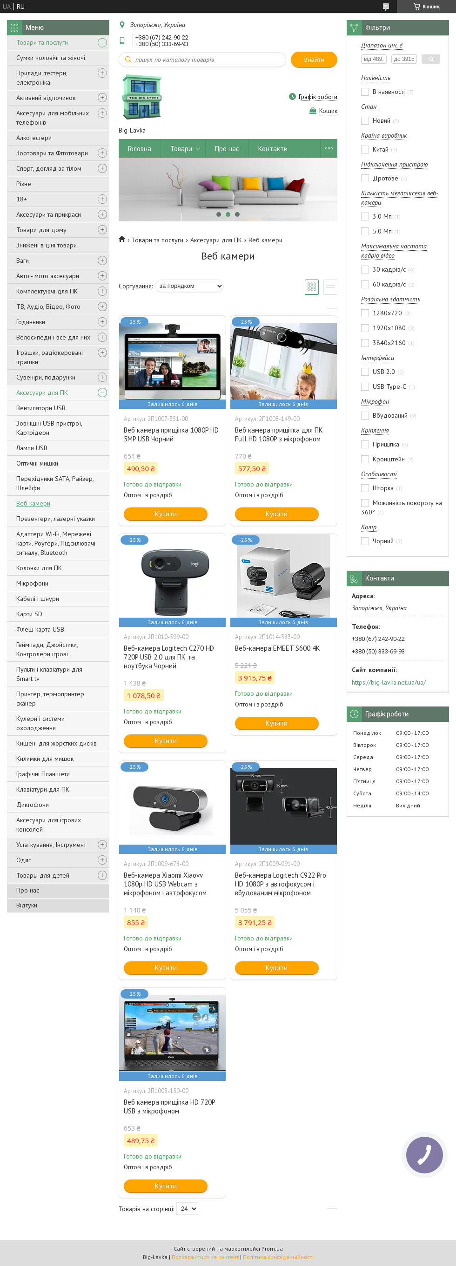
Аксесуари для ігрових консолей (48, 824)
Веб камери (33, 503)
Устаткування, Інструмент (51, 844)
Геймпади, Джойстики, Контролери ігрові (47, 649)
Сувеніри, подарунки (45, 377)
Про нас (27, 890)
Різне (23, 184)
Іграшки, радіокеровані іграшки (49, 357)
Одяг (23, 860)
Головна (139, 148)
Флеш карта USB (40, 629)
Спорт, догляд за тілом (48, 168)
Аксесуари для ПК (42, 392)
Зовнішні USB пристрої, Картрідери (49, 428)
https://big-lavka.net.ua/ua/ (389, 682)
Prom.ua (272, 1248)
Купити (166, 513)
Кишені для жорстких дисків (56, 743)
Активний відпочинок (45, 97)
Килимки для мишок (45, 758)
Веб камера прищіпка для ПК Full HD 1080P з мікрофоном (279, 434)
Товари (181, 148)
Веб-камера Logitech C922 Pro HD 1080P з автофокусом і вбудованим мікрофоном (280, 884)
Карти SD (29, 614)
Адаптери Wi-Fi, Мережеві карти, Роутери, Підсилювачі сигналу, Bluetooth (55, 543)
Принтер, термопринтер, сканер (50, 698)
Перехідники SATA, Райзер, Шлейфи (55, 483)
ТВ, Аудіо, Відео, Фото (48, 306)
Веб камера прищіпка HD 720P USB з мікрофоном (169, 1106)
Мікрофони (32, 583)
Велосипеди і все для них (53, 337)
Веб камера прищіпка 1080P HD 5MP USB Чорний (171, 434)
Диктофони (32, 804)
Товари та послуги (42, 42)
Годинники (30, 322)
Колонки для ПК (39, 568)
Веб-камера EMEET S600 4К (277, 648)
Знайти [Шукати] (314, 59)
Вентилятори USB (41, 408)
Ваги (22, 260)
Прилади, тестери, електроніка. (41, 78)
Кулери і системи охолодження (40, 723)
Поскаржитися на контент (205, 1256)
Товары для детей (42, 875)
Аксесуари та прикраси (48, 214)
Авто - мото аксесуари (47, 276)
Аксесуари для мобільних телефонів (52, 118)
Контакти (273, 148)
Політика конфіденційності (278, 1256)
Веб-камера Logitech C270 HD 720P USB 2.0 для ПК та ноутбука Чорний (169, 657)
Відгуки (26, 905)
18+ (21, 199)
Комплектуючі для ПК (47, 291)
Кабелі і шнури (37, 598)
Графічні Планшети (43, 774)
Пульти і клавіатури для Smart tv (49, 674)
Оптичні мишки (37, 463)
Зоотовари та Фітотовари (52, 153)
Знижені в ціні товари (46, 245)
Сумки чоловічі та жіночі (50, 57)
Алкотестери (34, 137)
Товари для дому (41, 230)
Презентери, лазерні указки (55, 518)
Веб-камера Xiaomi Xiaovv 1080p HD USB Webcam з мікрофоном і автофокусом (165, 884)
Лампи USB (31, 448)
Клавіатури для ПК (42, 789)
